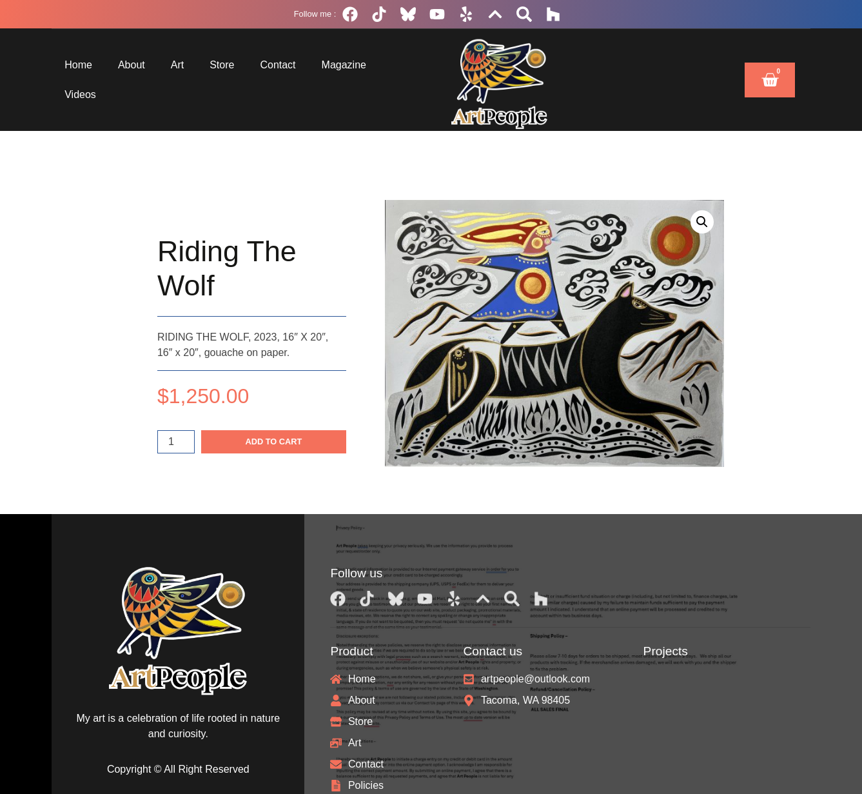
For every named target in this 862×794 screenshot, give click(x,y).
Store (222, 64)
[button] (702, 221)
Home (78, 64)
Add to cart (273, 441)
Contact (277, 64)
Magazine (344, 64)
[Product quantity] (176, 441)
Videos (80, 94)
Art (177, 64)
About (131, 64)
